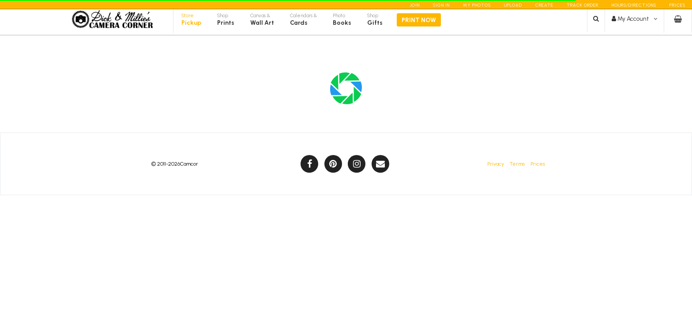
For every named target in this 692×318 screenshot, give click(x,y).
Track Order (582, 5)
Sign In (441, 5)
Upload (513, 5)
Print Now (419, 27)
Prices (677, 5)
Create (544, 5)
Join (415, 5)
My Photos (477, 5)
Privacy (495, 164)
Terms (517, 164)
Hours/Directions (634, 5)
